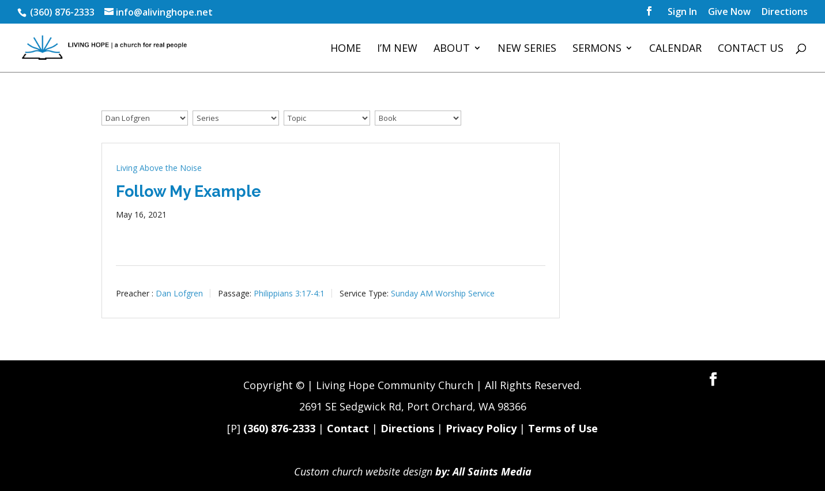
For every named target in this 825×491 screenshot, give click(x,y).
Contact (348, 428)
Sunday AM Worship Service (443, 292)
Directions (785, 12)
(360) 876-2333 (279, 428)
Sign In (682, 12)
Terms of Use (563, 428)
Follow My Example (188, 191)
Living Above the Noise (159, 167)
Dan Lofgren (179, 292)
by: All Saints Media (483, 471)
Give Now (729, 12)
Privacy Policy (481, 428)
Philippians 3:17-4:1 (289, 292)
